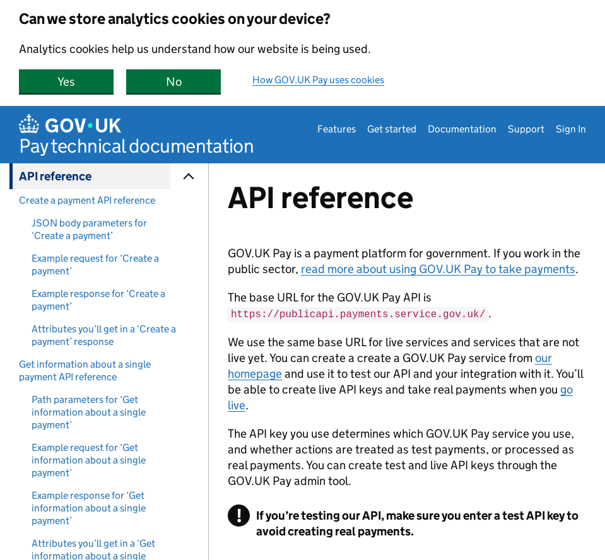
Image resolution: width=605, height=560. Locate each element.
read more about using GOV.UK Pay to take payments (438, 269)
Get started (391, 129)
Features (336, 129)
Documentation (462, 129)
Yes (85, 81)
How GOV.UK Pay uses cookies (318, 80)
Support (526, 129)
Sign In (571, 129)
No (193, 81)
